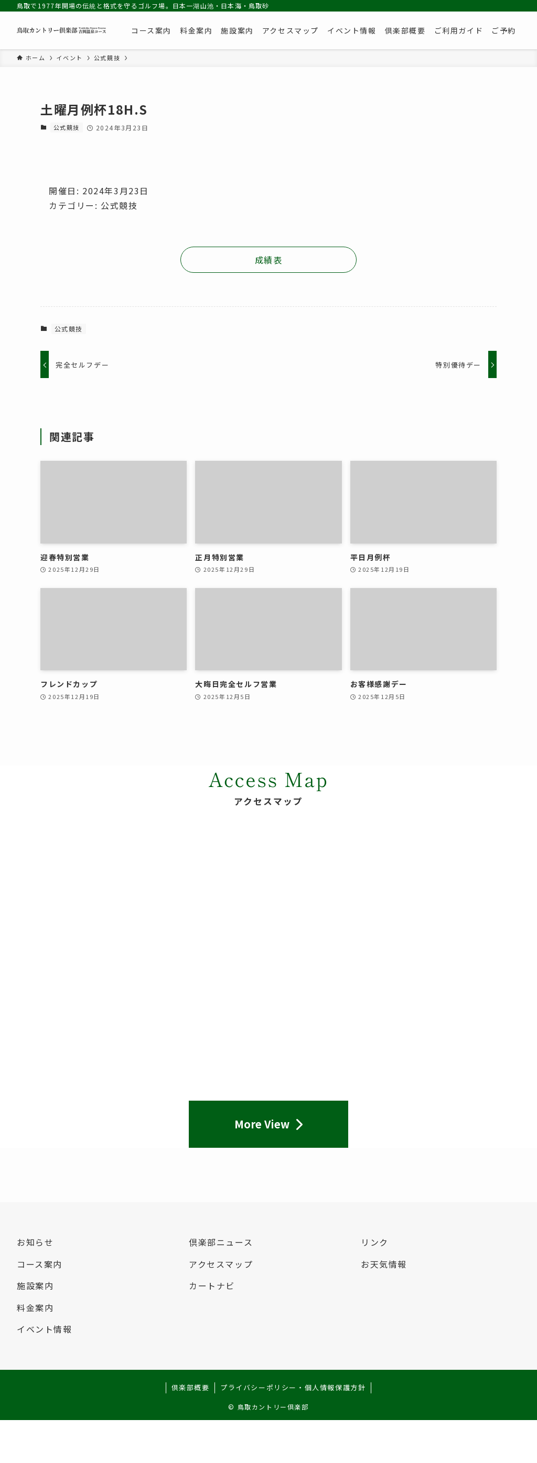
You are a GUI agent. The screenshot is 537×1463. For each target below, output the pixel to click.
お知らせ (35, 1242)
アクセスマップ (221, 1264)
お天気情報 (384, 1264)
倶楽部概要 (190, 1387)
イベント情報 (44, 1329)
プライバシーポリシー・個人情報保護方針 (293, 1387)
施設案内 (35, 1285)
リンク (375, 1242)
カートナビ (212, 1285)
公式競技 (66, 127)
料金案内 (35, 1307)
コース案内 (39, 1264)
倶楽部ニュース (221, 1242)
